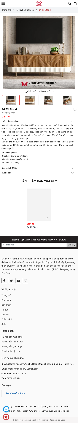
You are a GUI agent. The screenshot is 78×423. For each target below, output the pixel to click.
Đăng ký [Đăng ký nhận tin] (71, 245)
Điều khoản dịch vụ (11, 351)
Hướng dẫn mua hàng (12, 337)
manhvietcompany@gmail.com (23, 369)
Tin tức (5, 310)
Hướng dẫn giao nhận (12, 346)
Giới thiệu (6, 300)
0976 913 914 (19, 373)
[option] (39, 52)
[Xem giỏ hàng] (75, 3)
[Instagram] (25, 280)
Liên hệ (5, 314)
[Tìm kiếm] (69, 3)
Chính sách (7, 319)
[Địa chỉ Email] (34, 245)
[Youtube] (18, 280)
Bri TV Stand (32, 227)
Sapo (63, 420)
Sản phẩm (6, 305)
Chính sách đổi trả (37, 168)
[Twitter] (11, 280)
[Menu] (3, 3)
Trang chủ (6, 295)
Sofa (4, 324)
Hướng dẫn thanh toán (12, 341)
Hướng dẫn (37, 173)
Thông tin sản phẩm (37, 121)
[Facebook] (4, 280)
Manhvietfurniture (15, 393)
